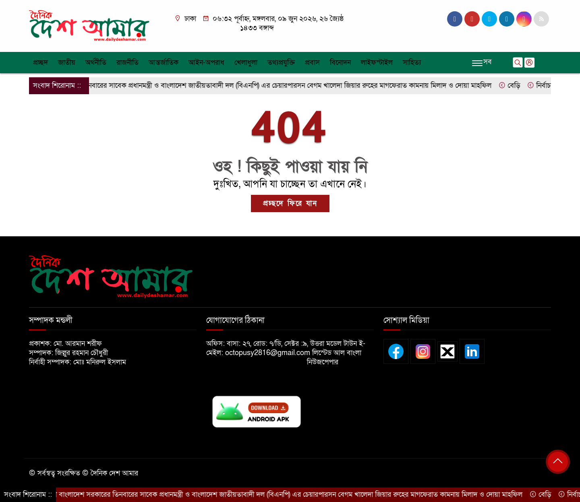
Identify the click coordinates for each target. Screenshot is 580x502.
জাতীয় (66, 62)
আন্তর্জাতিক (163, 62)
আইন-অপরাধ (206, 62)
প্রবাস (312, 62)
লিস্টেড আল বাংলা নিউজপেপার (334, 357)
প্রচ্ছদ (40, 62)
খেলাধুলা (245, 62)
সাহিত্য (412, 62)
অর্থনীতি (95, 62)
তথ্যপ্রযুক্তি (281, 62)
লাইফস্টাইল (377, 62)
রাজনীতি (127, 62)
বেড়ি (514, 85)
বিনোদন (340, 62)
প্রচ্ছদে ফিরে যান (290, 203)
